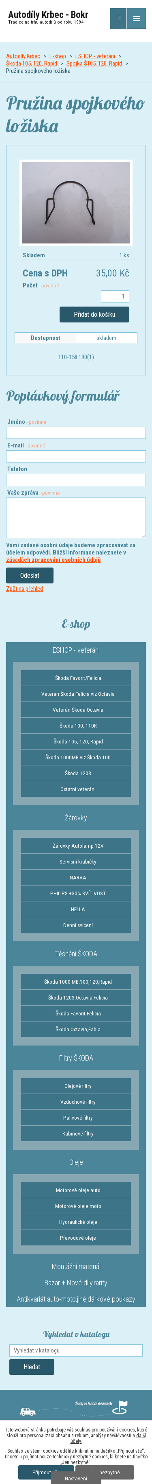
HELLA (78, 909)
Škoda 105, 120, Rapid (31, 63)
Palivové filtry (78, 1117)
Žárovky (76, 817)
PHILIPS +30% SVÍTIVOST (78, 893)
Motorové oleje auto (78, 1190)
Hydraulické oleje (78, 1222)
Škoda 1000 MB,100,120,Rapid (78, 981)
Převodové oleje (78, 1237)
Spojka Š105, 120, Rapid (94, 63)
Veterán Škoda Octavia (78, 709)
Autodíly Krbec (23, 56)
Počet (41, 285)
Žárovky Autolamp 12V (78, 845)
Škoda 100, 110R (78, 725)
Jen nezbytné (105, 1472)
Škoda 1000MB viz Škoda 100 (78, 757)
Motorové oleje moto (78, 1206)
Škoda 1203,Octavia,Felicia (78, 997)
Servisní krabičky (78, 861)
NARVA (78, 877)
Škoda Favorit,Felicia (78, 1013)
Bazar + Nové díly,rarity (76, 1282)
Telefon (17, 469)
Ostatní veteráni (78, 789)
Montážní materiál (76, 1266)
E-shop (57, 56)
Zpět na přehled (24, 588)
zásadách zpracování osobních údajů (53, 559)
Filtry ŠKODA (76, 1058)
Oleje (76, 1162)
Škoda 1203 (78, 773)
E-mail (26, 445)
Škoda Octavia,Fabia (78, 1029)
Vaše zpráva (33, 492)
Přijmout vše (46, 1472)
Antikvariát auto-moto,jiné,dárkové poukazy (76, 1299)
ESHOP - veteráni (95, 56)
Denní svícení (78, 925)
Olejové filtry (78, 1086)
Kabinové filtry (78, 1133)
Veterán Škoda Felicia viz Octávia (78, 693)
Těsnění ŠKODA (76, 953)
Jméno (27, 421)
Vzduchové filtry (78, 1101)
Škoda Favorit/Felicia (78, 678)
